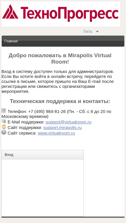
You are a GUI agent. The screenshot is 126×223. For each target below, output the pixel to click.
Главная (11, 41)
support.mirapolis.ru (62, 127)
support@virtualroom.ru (68, 121)
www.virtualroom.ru (56, 132)
